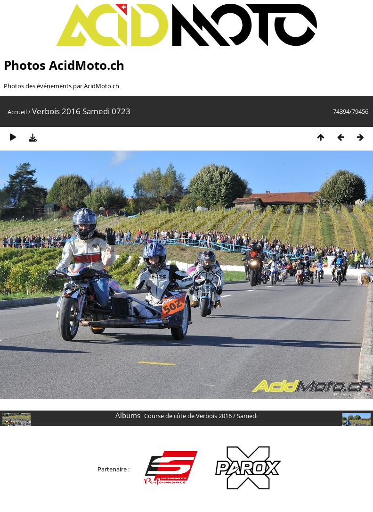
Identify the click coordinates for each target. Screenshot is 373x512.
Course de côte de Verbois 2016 (188, 415)
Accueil (17, 112)
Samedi (247, 415)
